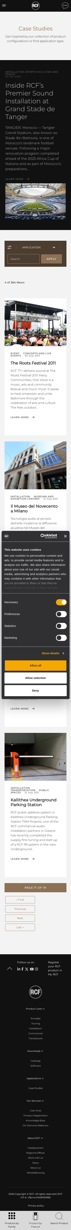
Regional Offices (35, 1152)
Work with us (35, 1157)
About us (35, 1167)
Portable (36, 1018)
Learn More (14, 179)
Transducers (36, 1038)
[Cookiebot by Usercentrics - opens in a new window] (42, 536)
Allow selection (35, 677)
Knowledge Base (35, 1120)
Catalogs (35, 1060)
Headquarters (35, 1147)
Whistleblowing (35, 1172)
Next (20, 918)
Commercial (35, 1033)
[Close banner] (65, 536)
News (35, 1162)
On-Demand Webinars (35, 1125)
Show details (50, 653)
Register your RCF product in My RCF (55, 968)
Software (35, 1065)
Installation (35, 1028)
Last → (20, 927)
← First (20, 899)
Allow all (35, 665)
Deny (35, 690)
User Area (35, 1110)
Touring (35, 1023)
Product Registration (35, 1115)
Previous (20, 909)
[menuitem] (35, 1206)
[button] (35, 887)
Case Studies (35, 1088)
